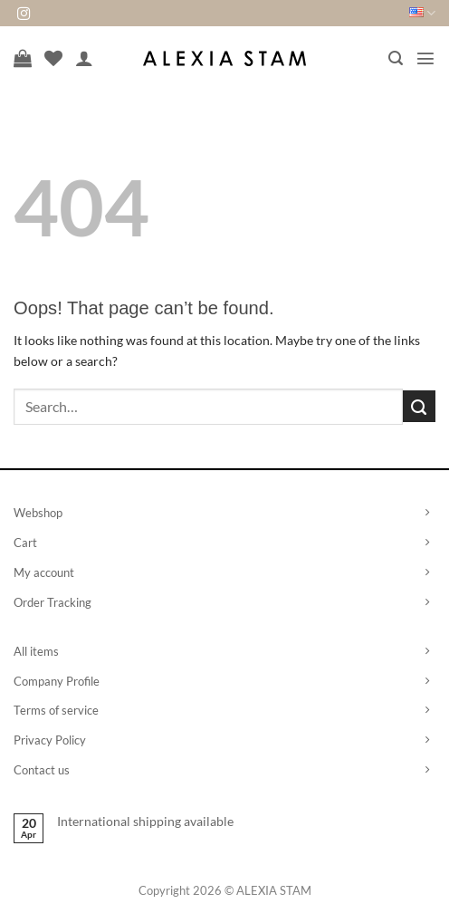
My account (44, 572)
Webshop (38, 512)
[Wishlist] (53, 58)
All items (36, 651)
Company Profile (57, 681)
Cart (25, 542)
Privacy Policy (50, 740)
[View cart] (23, 58)
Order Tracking (52, 602)
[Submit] (419, 406)
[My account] (84, 58)
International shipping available (145, 821)
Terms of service (56, 710)
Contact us (42, 770)
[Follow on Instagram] (23, 14)
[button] (395, 58)
